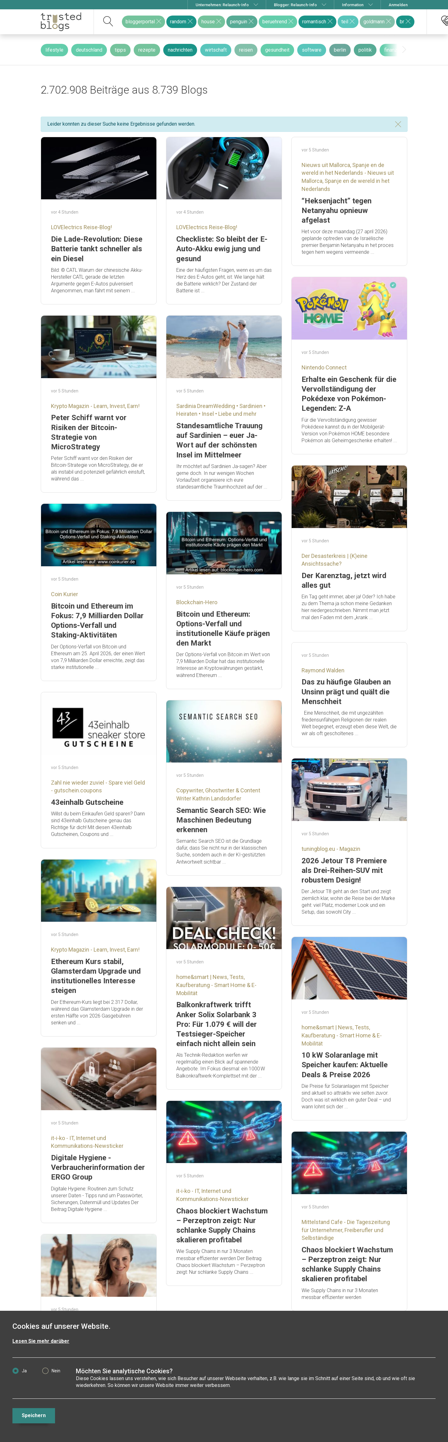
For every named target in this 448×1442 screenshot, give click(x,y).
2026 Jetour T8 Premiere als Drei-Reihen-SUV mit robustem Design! (344, 870)
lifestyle (54, 50)
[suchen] (108, 21)
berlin (340, 50)
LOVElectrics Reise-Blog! (81, 227)
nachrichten (180, 50)
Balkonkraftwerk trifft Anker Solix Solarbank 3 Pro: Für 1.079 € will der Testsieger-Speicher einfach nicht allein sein (216, 1024)
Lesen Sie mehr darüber (40, 1341)
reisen (246, 50)
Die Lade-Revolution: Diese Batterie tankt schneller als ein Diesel (96, 249)
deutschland (89, 50)
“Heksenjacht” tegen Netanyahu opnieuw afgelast (337, 211)
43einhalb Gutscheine (87, 802)
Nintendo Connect (324, 367)
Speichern (34, 1415)
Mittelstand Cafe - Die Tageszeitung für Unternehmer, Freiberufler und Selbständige (346, 1230)
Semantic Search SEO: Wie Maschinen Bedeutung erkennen (221, 820)
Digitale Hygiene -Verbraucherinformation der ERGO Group (98, 1167)
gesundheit (277, 50)
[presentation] (404, 49)
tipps (120, 50)
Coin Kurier (64, 594)
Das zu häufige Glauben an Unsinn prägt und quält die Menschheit (346, 692)
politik (365, 50)
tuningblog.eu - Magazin (331, 849)
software (311, 50)
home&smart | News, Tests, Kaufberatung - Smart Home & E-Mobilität (216, 985)
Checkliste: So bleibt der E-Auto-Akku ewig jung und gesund (221, 249)
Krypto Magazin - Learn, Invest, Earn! (95, 406)
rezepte (146, 50)
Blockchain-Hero (196, 602)
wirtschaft (216, 50)
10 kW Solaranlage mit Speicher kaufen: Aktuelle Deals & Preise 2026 (345, 1065)
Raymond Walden (323, 670)
